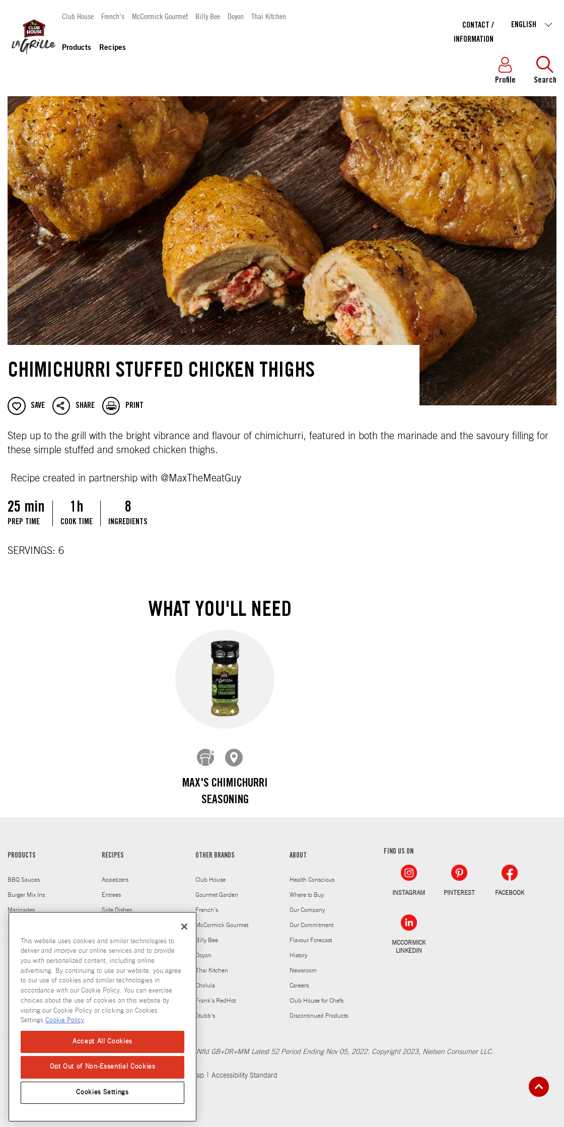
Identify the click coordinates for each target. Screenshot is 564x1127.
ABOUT (298, 848)
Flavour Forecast (311, 933)
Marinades (21, 902)
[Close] (184, 926)
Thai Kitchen (268, 16)
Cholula (205, 978)
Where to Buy (307, 887)
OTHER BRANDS (215, 848)
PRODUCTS (22, 848)
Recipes (112, 48)
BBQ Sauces (24, 872)
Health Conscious (312, 872)
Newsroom (303, 963)
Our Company (307, 902)
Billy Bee (207, 16)
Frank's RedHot (215, 993)
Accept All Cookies (102, 1041)
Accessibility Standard (244, 1068)
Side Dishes (117, 902)
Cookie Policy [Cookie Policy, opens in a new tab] (64, 1020)
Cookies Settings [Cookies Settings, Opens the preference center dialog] (102, 1092)
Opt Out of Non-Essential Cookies (103, 1067)
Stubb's (205, 1008)
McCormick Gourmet (160, 16)
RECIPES (113, 848)
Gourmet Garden (216, 887)
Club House (78, 16)
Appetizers (115, 872)
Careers (299, 978)
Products (76, 48)
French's (112, 16)
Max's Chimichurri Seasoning (225, 792)
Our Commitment (311, 917)
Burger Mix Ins (26, 887)
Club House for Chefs (316, 993)
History (298, 948)
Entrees (111, 887)
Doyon (236, 16)
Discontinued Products (319, 1008)
